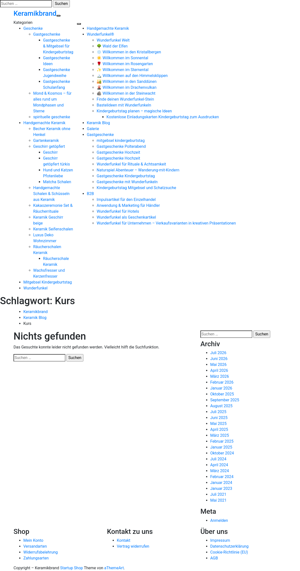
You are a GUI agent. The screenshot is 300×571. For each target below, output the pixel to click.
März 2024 (219, 470)
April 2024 (219, 465)
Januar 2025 (221, 447)
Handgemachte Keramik (44, 122)
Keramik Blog (98, 122)
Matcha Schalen (57, 182)
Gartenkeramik (46, 140)
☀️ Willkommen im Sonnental (122, 58)
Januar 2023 (221, 488)
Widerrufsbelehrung (40, 552)
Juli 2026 (218, 352)
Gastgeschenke (46, 34)
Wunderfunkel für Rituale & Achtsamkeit (131, 164)
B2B (90, 193)
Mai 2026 (218, 364)
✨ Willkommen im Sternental (123, 69)
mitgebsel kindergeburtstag (121, 140)
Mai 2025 (218, 423)
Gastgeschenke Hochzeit (118, 152)
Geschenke (33, 28)
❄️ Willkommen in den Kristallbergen (129, 52)
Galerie (93, 128)
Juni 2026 (218, 358)
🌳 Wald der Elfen (112, 46)
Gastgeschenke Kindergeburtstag (126, 176)
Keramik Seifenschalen (53, 229)
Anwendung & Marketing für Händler (128, 205)
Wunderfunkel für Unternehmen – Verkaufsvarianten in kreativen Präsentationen (166, 223)
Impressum (220, 540)
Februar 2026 (221, 382)
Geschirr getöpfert (49, 146)
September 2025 (224, 400)
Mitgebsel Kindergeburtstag (47, 282)
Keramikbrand (35, 13)
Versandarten (35, 546)
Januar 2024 (221, 482)
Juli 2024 (218, 459)
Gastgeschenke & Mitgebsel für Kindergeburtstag (58, 46)
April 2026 (219, 370)
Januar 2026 (221, 388)
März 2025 (219, 435)
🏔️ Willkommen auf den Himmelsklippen (132, 75)
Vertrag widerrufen (133, 546)
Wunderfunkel (35, 288)
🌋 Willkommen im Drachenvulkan (126, 87)
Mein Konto (33, 540)
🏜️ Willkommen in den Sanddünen (126, 81)
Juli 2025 (218, 411)
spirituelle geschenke (51, 117)
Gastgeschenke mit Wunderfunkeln (127, 182)
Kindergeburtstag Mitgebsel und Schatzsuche (136, 187)
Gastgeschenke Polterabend (121, 146)
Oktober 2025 (222, 394)
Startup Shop (71, 568)
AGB (214, 558)
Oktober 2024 (222, 453)
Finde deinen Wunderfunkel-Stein (125, 99)
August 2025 (221, 406)
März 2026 (219, 376)
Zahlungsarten (36, 558)
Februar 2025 (221, 441)
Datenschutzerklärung (229, 546)
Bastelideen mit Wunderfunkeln (124, 105)
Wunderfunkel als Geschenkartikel (126, 217)
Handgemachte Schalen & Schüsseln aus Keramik (51, 193)
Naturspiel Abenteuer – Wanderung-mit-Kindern (138, 170)
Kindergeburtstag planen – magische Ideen (134, 111)
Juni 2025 (218, 417)
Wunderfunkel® (100, 34)
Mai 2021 (218, 500)
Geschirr (50, 152)
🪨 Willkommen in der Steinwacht (126, 93)
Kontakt (123, 540)
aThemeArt (114, 568)
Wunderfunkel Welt (113, 40)
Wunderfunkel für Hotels (118, 211)
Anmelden (219, 520)
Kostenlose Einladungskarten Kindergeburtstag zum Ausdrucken (162, 117)
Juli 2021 (218, 494)
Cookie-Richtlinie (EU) (229, 552)
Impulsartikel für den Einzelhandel (126, 199)
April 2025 (219, 429)
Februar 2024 (221, 476)
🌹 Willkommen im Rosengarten (125, 63)
